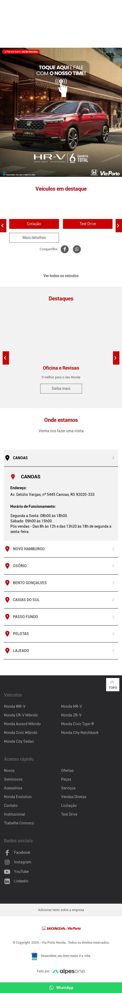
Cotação (34, 224)
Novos (9, 770)
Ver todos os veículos (61, 276)
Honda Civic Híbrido (20, 732)
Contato (10, 805)
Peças (66, 779)
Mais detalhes (34, 237)
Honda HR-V (71, 706)
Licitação (69, 805)
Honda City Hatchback (79, 732)
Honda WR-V (14, 706)
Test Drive (88, 224)
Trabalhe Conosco (19, 823)
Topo (113, 684)
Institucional (14, 814)
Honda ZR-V (71, 715)
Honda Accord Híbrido (22, 724)
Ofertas (67, 770)
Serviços (68, 788)
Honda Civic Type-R (77, 724)
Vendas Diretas (73, 797)
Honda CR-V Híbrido (21, 715)
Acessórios (13, 788)
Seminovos (13, 779)
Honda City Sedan (19, 741)
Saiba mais (61, 388)
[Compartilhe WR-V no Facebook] (64, 249)
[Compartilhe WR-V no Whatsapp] (76, 249)
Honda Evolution (18, 797)
